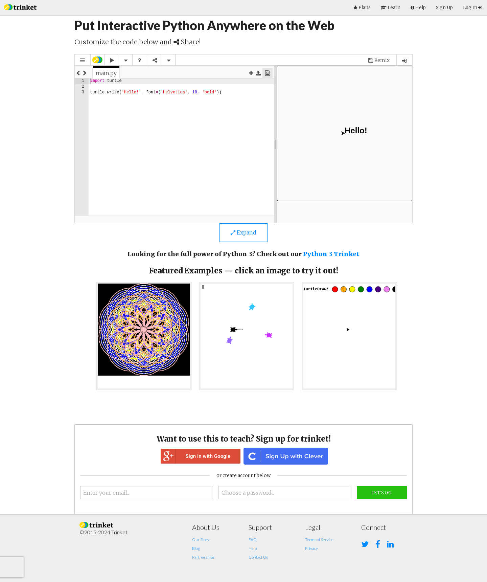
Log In (472, 7)
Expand (243, 232)
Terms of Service (319, 539)
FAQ (253, 539)
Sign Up (444, 7)
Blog (196, 548)
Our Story (200, 539)
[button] (20, 6)
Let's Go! (382, 493)
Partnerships (203, 557)
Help (253, 548)
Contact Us (258, 557)
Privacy (311, 548)
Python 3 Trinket (331, 254)
